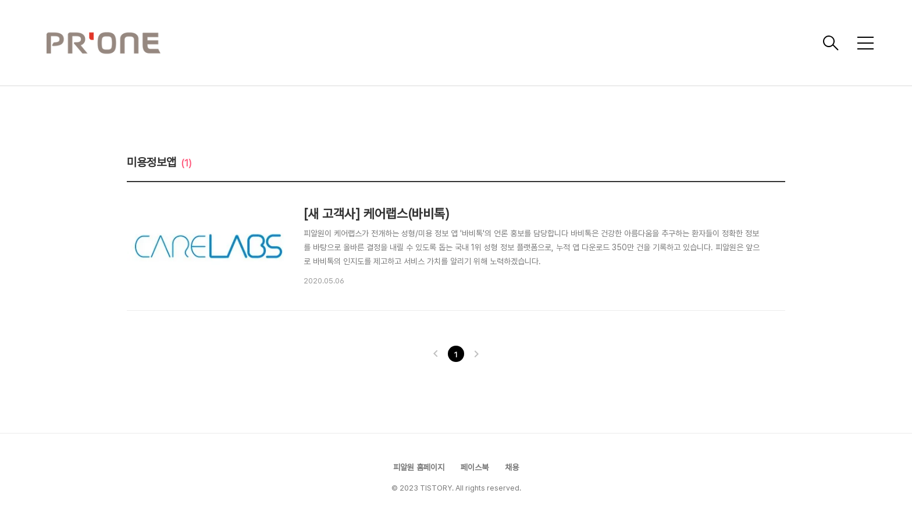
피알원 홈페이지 (418, 467)
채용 (512, 467)
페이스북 (475, 467)
